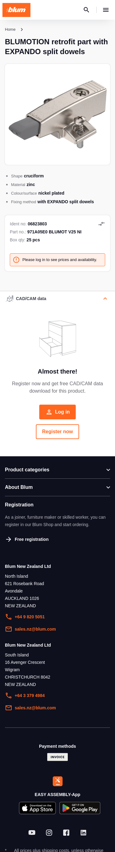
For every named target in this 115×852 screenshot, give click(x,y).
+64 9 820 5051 (25, 616)
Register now (57, 431)
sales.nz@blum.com (30, 629)
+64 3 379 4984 (25, 695)
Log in (57, 412)
